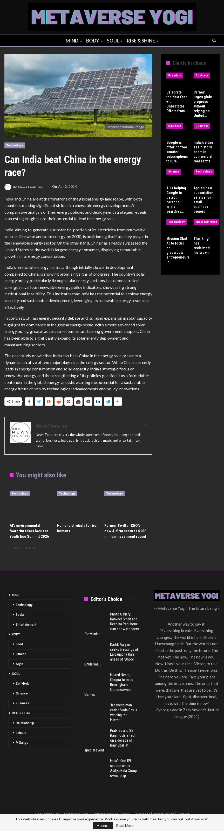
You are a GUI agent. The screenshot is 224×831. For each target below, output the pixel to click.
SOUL (113, 41)
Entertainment (206, 221)
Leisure (21, 733)
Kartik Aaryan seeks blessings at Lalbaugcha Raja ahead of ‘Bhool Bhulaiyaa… (111, 654)
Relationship (25, 723)
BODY (92, 41)
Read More (125, 825)
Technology (14, 145)
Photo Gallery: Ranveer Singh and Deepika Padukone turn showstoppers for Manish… (111, 624)
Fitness (21, 654)
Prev (15, 548)
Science (173, 171)
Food (19, 644)
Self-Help (23, 683)
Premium (174, 75)
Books (20, 615)
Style (19, 664)
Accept (103, 825)
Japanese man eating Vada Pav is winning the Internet (123, 712)
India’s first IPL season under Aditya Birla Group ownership (123, 768)
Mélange (22, 742)
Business (201, 75)
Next (29, 548)
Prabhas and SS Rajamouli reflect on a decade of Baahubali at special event (109, 740)
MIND (70, 41)
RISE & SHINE (142, 41)
